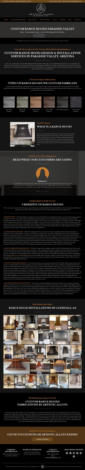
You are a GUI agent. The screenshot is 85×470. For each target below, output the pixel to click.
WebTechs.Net (77, 466)
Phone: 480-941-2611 (55, 1)
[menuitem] (6, 20)
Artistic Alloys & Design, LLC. (22, 466)
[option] (42, 177)
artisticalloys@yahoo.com (53, 457)
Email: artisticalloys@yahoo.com (72, 1)
